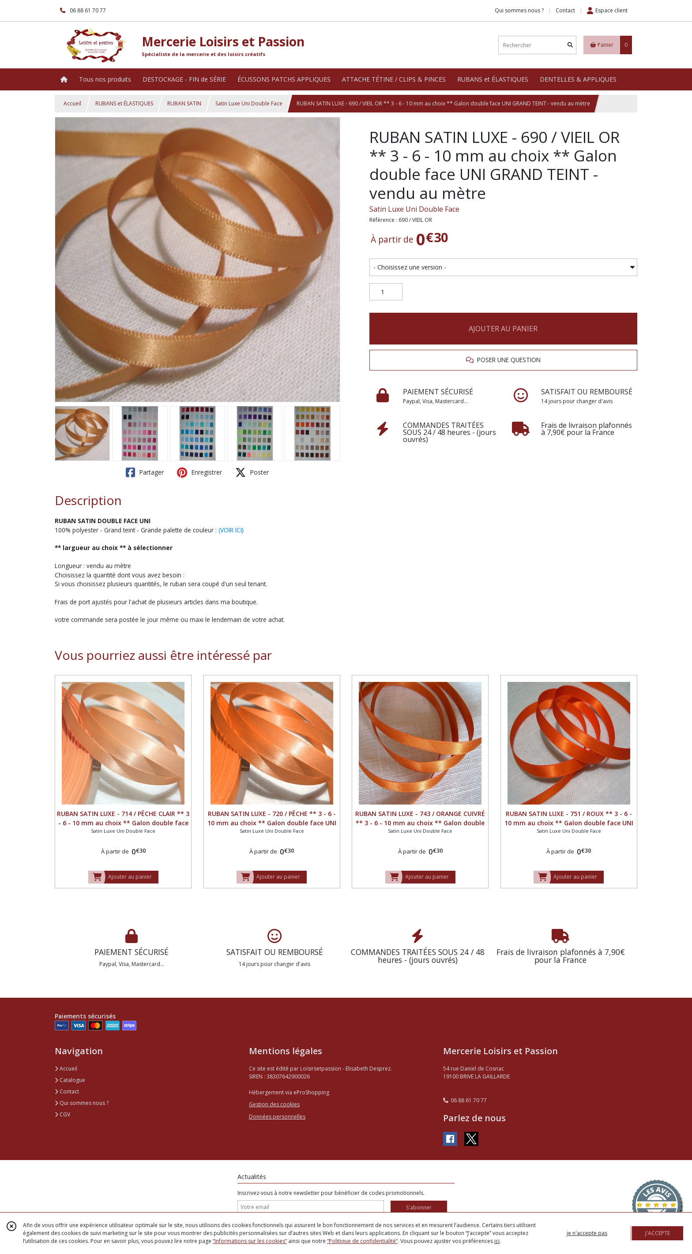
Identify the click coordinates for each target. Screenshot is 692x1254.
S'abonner (419, 1207)
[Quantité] (385, 292)
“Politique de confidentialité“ (362, 1241)
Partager (145, 472)
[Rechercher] (570, 45)
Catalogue (70, 1080)
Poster (252, 472)
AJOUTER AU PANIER (503, 328)
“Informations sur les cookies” (250, 1241)
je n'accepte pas (587, 1233)
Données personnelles (277, 1116)
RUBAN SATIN (184, 103)
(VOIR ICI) (231, 530)
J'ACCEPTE (657, 1233)
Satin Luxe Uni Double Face (248, 103)
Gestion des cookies (274, 1104)
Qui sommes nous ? (82, 1103)
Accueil (72, 103)
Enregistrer (199, 472)
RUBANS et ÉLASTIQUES (124, 103)
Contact (565, 10)
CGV (62, 1114)
